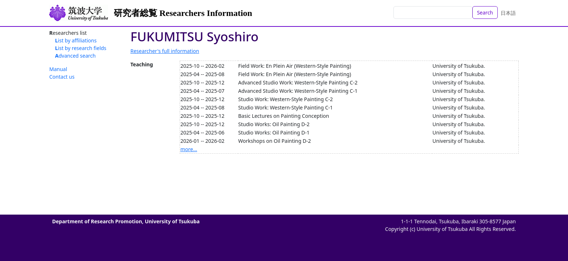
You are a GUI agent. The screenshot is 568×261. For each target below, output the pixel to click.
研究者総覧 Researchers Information (183, 13)
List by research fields (80, 48)
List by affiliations (76, 40)
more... (188, 149)
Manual (58, 69)
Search (485, 12)
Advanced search (75, 55)
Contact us (62, 76)
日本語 (508, 12)
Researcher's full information (164, 50)
